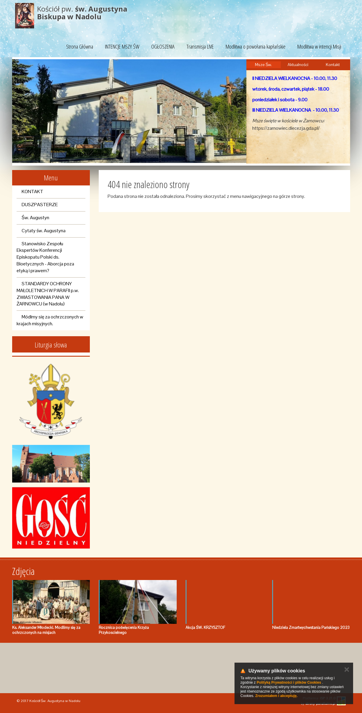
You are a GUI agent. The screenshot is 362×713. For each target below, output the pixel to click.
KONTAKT (32, 191)
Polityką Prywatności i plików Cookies (289, 682)
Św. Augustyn (35, 217)
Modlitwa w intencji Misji (319, 46)
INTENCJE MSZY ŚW (122, 46)
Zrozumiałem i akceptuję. (276, 696)
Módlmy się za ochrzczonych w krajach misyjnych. (50, 320)
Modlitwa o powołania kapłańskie (256, 46)
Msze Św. (263, 64)
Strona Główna (79, 46)
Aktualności (298, 64)
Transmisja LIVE (200, 46)
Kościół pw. (82, 12)
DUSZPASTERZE (40, 204)
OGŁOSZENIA (163, 46)
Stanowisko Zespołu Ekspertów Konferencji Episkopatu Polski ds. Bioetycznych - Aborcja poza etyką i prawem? (45, 257)
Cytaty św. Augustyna (44, 230)
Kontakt (333, 64)
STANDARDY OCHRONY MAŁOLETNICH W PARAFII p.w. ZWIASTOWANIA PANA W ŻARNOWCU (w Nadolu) (48, 294)
